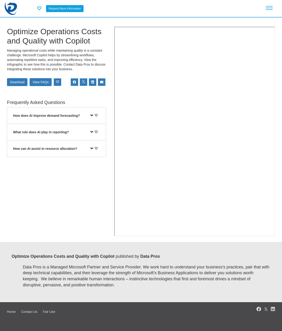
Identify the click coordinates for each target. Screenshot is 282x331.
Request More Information (65, 8)
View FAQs (41, 82)
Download (17, 82)
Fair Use (49, 312)
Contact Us (29, 312)
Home (11, 312)
